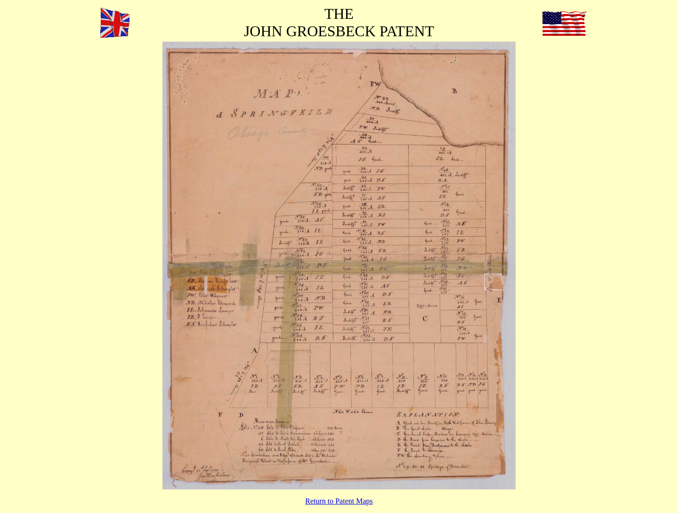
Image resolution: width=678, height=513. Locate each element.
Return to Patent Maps (339, 501)
